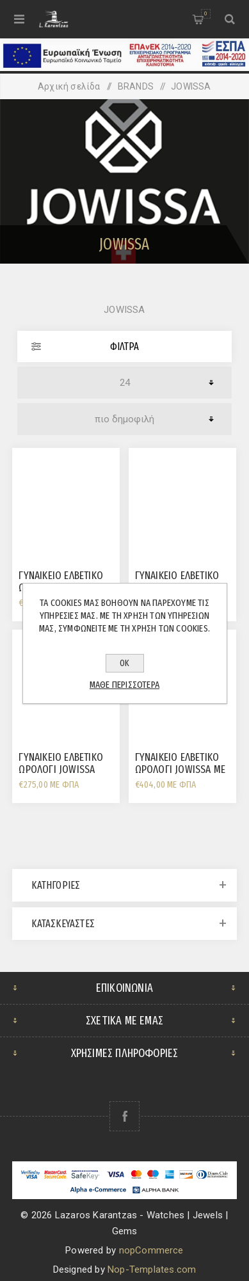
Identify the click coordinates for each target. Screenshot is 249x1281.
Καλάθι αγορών (206, 14)
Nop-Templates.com (152, 1269)
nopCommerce (151, 1250)
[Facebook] (124, 1116)
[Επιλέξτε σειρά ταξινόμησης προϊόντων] (124, 419)
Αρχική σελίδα (69, 86)
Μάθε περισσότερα (124, 684)
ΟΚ (124, 663)
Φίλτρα (124, 346)
